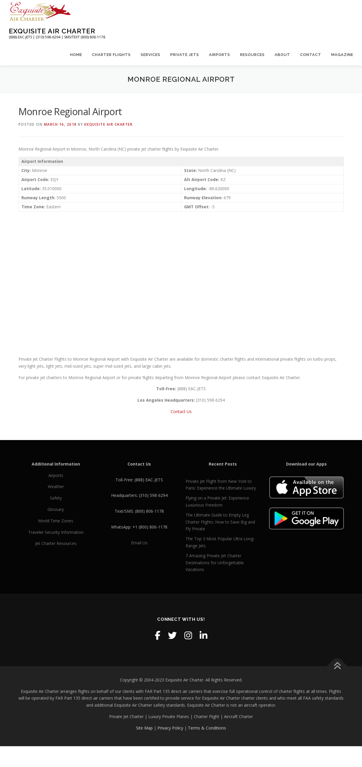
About (282, 54)
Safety (56, 498)
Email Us (139, 543)
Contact (310, 54)
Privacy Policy (170, 728)
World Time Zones (55, 521)
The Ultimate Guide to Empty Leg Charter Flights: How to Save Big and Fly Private (220, 522)
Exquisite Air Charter (52, 31)
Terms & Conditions (207, 728)
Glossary (55, 509)
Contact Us (181, 411)
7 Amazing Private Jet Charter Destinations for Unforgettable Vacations (215, 562)
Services (150, 54)
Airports (219, 54)
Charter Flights (111, 54)
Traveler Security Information (56, 532)
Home (76, 54)
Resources (252, 54)
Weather (56, 486)
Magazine (342, 54)
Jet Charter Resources (56, 543)
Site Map (144, 728)
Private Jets (184, 54)
